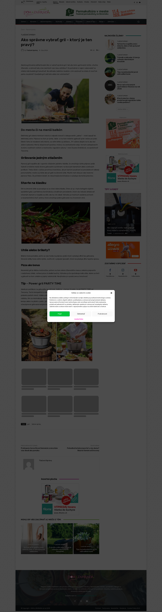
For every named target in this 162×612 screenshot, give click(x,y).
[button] (111, 293)
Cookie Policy (78, 319)
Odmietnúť (81, 314)
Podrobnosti (102, 314)
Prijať (60, 314)
